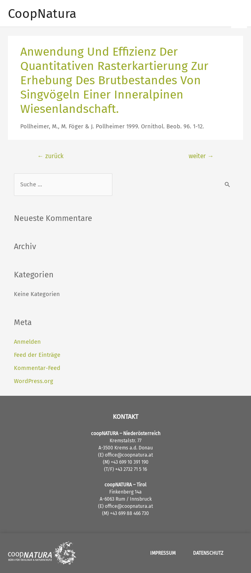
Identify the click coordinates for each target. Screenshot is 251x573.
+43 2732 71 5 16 (131, 469)
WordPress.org (33, 381)
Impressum (163, 553)
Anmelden (27, 341)
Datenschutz (208, 553)
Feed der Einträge (37, 354)
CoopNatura (42, 13)
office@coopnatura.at (128, 455)
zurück (50, 156)
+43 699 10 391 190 (130, 462)
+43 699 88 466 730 (129, 513)
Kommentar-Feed (37, 368)
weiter (201, 156)
